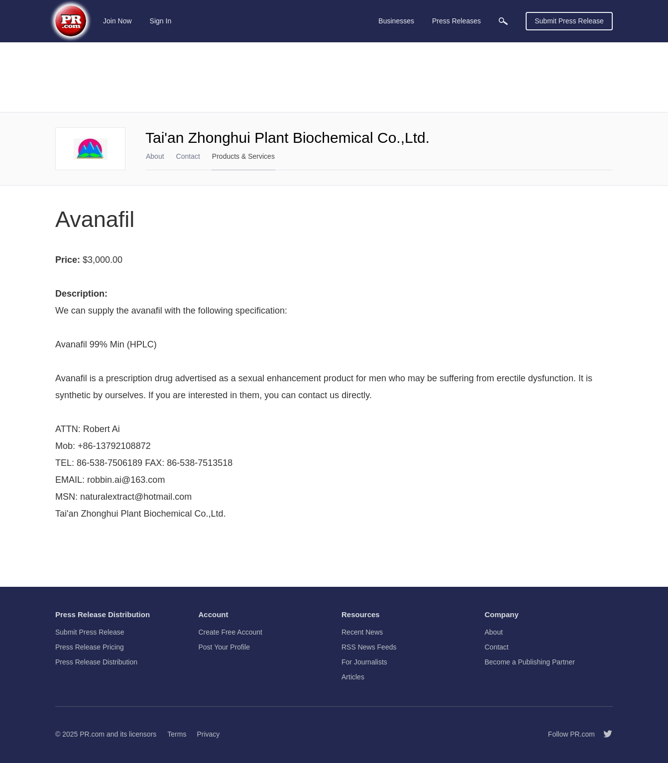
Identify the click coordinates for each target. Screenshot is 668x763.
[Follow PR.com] (604, 734)
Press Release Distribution (96, 662)
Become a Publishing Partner (530, 662)
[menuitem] (503, 21)
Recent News (362, 632)
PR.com (92, 734)
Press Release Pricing (89, 647)
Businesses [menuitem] (396, 21)
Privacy (208, 734)
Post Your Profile (224, 647)
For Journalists (364, 662)
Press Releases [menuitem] (456, 21)
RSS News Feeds (368, 647)
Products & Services (243, 156)
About (155, 156)
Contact (188, 156)
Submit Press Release (569, 21)
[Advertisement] (334, 77)
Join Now (117, 21)
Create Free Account (230, 632)
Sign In (161, 21)
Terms (176, 734)
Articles (352, 677)
